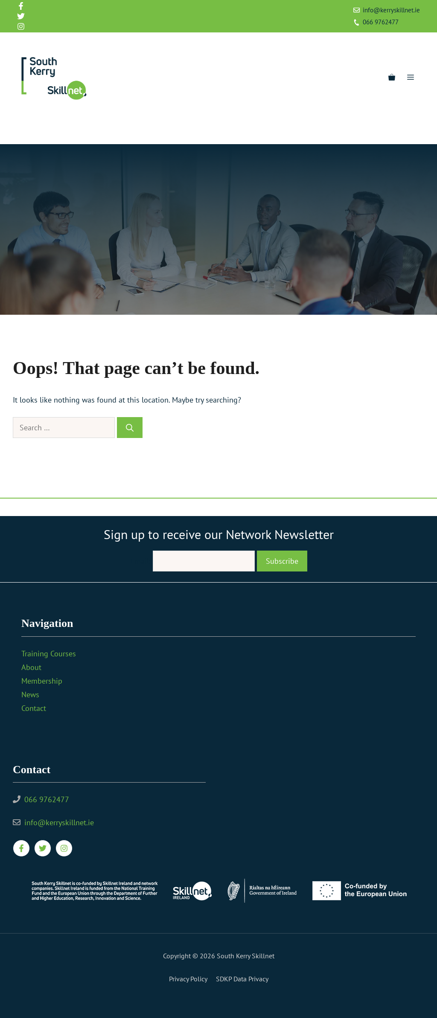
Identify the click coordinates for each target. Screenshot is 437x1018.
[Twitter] (39, 130)
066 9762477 (381, 22)
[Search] (130, 427)
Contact (33, 708)
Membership (41, 681)
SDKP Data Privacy (242, 978)
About (31, 667)
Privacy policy (188, 978)
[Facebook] (23, 130)
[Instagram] (55, 130)
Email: (141, 561)
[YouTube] (72, 130)
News (30, 694)
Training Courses (48, 653)
